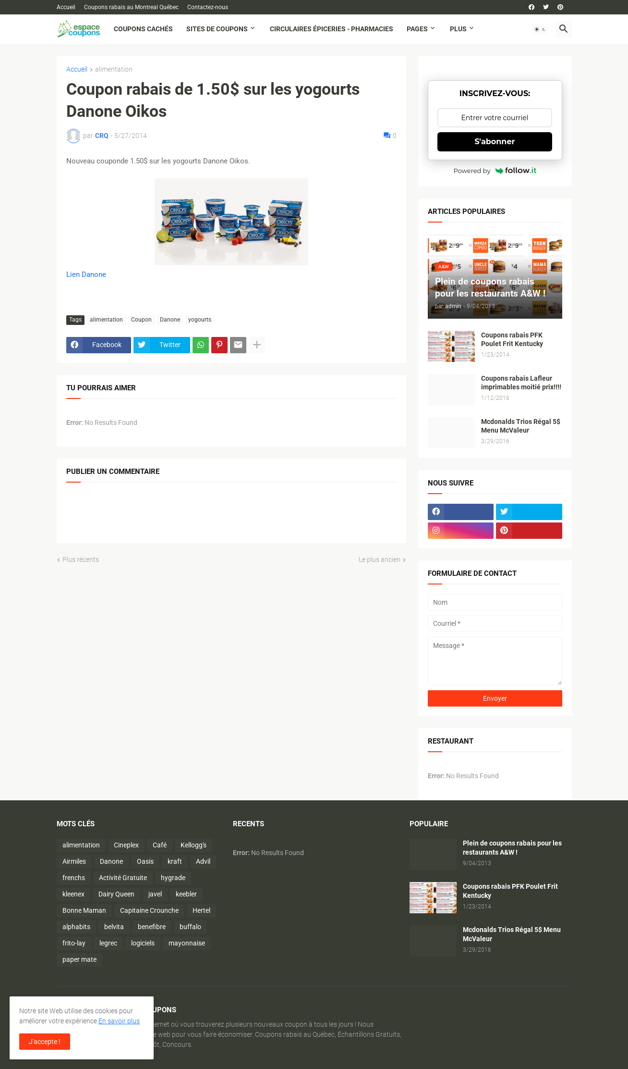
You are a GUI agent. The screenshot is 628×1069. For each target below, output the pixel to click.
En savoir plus (119, 1021)
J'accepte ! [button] (44, 1041)
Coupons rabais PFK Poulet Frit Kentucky (512, 339)
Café (160, 845)
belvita (114, 927)
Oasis (145, 861)
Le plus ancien (379, 559)
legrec (108, 943)
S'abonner (495, 141)
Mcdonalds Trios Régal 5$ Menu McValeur (520, 426)
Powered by (495, 170)
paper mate (79, 959)
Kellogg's (193, 845)
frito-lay (73, 943)
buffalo (190, 927)
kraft (175, 861)
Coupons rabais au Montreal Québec (131, 7)
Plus (458, 29)
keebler (186, 894)
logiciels (143, 943)
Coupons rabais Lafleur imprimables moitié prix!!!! (521, 382)
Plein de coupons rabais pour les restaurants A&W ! (512, 847)
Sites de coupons (217, 29)
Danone (170, 319)
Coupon (141, 319)
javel (155, 894)
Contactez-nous (207, 7)
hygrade (173, 878)
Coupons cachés (143, 29)
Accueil (66, 7)
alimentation (114, 69)
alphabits (76, 927)
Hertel (201, 910)
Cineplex (126, 845)
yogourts (199, 319)
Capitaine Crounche (149, 910)
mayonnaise (187, 943)
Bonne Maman (84, 910)
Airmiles (74, 861)
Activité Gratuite (123, 878)
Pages (417, 29)
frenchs (73, 878)
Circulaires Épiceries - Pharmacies (331, 29)
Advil (203, 861)
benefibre (152, 927)
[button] (540, 29)
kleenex (73, 894)
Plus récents (80, 559)
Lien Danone (86, 274)
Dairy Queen (116, 894)
